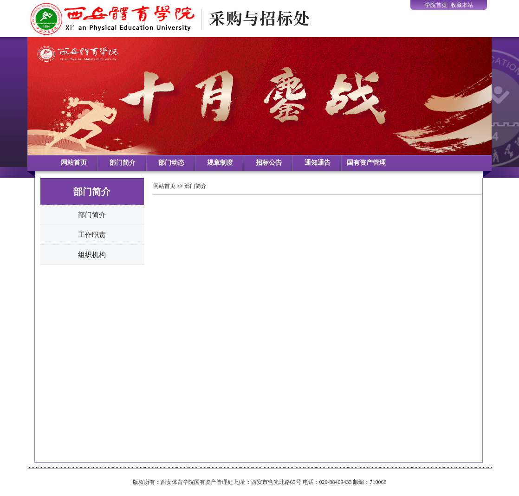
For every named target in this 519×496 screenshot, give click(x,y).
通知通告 (318, 162)
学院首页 (436, 5)
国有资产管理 (366, 162)
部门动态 (171, 162)
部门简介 (123, 162)
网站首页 (74, 162)
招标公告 (269, 162)
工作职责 (92, 234)
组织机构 (92, 254)
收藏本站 (462, 5)
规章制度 (220, 162)
